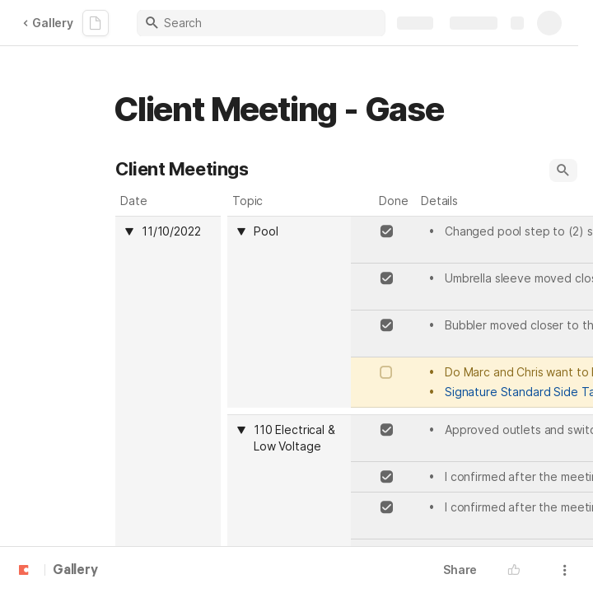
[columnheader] (289, 312)
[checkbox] (386, 231)
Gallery (47, 23)
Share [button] (460, 570)
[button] (563, 170)
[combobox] (297, 231)
